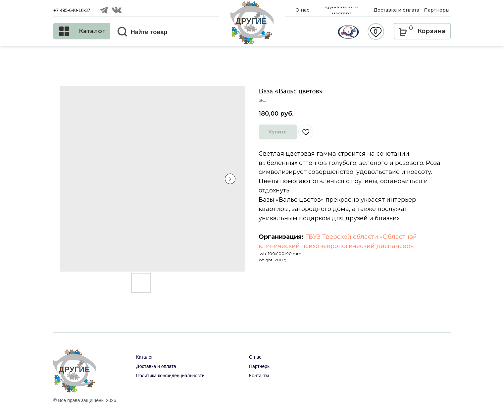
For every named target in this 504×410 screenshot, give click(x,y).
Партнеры (260, 366)
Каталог (144, 357)
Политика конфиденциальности (170, 375)
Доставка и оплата (156, 366)
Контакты (259, 375)
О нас (255, 357)
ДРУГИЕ (251, 21)
